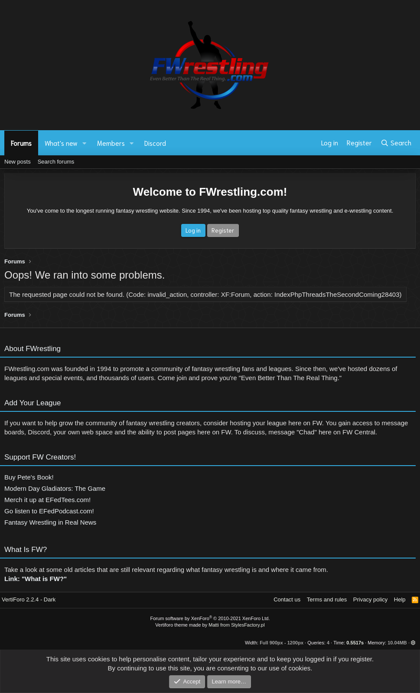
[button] (84, 143)
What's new (61, 142)
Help (400, 599)
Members (111, 142)
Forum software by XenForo (210, 618)
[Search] (396, 142)
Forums (21, 142)
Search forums (56, 161)
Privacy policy (370, 599)
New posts (17, 161)
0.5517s (355, 642)
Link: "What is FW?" (35, 581)
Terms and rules (327, 599)
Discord (155, 142)
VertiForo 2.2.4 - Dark (28, 599)
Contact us (286, 599)
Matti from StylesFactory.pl (236, 624)
